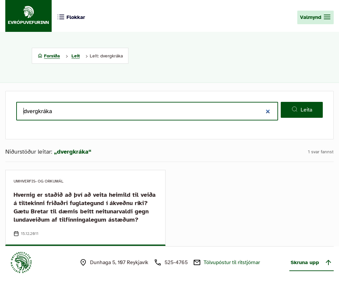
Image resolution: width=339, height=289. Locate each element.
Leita (301, 109)
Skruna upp (311, 262)
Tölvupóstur (232, 262)
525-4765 (176, 262)
